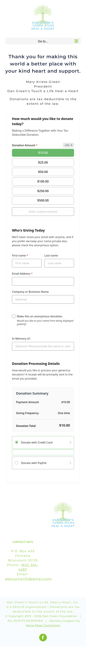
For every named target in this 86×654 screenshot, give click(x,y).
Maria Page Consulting (43, 625)
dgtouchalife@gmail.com (28, 579)
